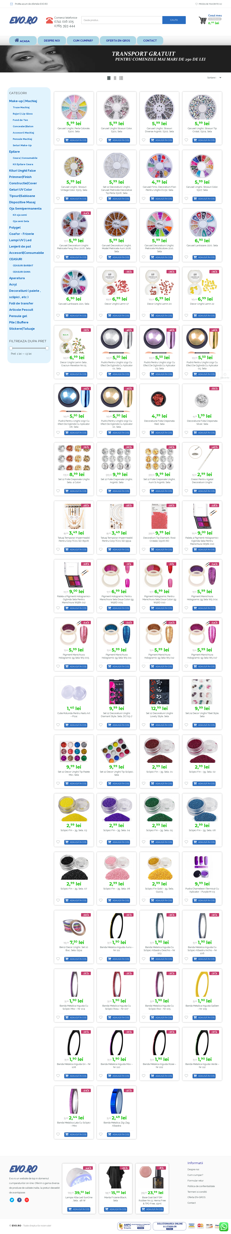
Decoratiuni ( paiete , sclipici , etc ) (25, 294)
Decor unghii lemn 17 (117, 303)
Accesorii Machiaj (23, 132)
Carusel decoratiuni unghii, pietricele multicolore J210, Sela (159, 248)
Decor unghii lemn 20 (159, 303)
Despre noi (52, 40)
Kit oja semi (20, 215)
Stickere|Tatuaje (22, 328)
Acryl (13, 284)
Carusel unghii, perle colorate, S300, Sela (74, 130)
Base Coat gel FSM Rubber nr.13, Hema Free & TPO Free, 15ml (79, 1200)
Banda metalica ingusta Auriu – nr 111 (116, 949)
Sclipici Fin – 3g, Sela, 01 (159, 771)
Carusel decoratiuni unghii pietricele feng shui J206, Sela (73, 247)
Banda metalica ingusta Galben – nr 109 (202, 1007)
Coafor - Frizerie (21, 234)
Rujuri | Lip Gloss (23, 113)
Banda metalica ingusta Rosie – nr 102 (159, 1066)
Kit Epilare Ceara (23, 164)
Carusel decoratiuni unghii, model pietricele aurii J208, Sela (116, 248)
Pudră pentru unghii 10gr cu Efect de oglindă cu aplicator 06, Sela (74, 424)
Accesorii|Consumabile (26, 253)
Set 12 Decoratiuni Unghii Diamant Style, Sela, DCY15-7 (116, 715)
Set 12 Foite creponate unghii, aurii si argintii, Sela (159, 481)
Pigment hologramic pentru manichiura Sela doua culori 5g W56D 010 (159, 599)
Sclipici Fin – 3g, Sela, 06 (202, 830)
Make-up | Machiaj (23, 101)
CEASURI (15, 259)
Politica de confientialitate (201, 1186)
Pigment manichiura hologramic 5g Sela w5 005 (74, 656)
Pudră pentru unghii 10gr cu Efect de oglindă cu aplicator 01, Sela (117, 365)
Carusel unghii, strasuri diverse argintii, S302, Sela (159, 130)
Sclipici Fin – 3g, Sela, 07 (74, 888)
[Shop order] (213, 77)
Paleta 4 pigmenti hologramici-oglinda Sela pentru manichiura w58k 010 (202, 540)
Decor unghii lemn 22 (202, 303)
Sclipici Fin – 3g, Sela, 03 (74, 830)
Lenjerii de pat (20, 246)
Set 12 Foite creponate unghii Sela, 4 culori (74, 481)
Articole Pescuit (21, 309)
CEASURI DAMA (21, 271)
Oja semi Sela (21, 221)
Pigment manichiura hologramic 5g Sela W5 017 (202, 656)
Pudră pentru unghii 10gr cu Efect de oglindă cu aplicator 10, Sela (117, 424)
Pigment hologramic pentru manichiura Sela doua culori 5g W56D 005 (117, 599)
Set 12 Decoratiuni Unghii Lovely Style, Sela (159, 715)
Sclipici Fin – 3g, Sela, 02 (202, 771)
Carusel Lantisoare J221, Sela (74, 303)
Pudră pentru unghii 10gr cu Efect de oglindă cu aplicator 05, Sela (202, 365)
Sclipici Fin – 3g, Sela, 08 (116, 888)
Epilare (14, 151)
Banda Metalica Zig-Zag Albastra (117, 1124)
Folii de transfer (21, 303)
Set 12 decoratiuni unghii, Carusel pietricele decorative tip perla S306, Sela (116, 190)
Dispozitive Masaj (22, 202)
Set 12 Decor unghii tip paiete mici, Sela (74, 773)
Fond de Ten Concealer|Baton (23, 123)
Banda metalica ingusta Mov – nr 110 (117, 1066)
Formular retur (196, 1180)
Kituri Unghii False (22, 170)
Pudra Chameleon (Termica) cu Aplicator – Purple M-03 (202, 890)
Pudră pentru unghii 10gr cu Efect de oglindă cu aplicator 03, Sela (159, 365)
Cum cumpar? (83, 40)
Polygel (15, 227)
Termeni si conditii (197, 1191)
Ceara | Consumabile (25, 158)
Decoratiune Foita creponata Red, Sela (159, 422)
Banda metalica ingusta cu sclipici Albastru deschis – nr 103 (159, 950)
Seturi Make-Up (22, 145)
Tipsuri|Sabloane (22, 196)
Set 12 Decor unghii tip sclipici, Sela (117, 773)
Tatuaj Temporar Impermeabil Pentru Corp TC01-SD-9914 (117, 539)
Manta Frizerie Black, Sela (152, 1199)
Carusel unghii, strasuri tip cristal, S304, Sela (202, 130)
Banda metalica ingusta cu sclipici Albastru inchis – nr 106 (202, 950)
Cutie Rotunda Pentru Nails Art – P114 (73, 715)
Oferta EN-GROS (118, 40)
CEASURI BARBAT (23, 265)
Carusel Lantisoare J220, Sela (202, 245)
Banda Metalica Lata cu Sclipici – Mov (73, 1124)
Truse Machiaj (21, 107)
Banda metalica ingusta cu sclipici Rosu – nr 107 (116, 1007)
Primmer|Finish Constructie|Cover (23, 180)
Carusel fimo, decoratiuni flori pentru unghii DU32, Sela (159, 188)
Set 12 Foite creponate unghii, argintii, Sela (117, 481)
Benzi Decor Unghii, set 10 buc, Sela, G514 (73, 949)
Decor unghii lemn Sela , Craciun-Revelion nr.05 (74, 364)
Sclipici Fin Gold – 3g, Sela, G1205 (159, 890)
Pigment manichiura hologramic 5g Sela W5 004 (202, 598)
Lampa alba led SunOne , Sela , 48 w (115, 1199)
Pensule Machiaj (22, 139)
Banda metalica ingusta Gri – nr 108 (74, 1066)
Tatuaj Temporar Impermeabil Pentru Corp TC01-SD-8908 (74, 539)
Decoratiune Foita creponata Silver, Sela (202, 422)
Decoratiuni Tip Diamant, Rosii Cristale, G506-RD (159, 539)
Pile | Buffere (18, 322)
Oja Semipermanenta (25, 208)
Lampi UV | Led (20, 240)
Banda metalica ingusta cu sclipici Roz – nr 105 (159, 1007)
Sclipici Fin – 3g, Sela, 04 (116, 830)
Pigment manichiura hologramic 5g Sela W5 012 (159, 656)
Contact (150, 40)
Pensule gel (18, 316)
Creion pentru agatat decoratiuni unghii (202, 481)
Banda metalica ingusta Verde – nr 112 (202, 1066)
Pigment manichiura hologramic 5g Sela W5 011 (116, 656)
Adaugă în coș (78, 140)
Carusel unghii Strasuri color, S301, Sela (116, 130)
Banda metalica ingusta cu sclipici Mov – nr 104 (74, 1007)
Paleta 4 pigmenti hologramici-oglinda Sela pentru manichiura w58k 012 (74, 599)
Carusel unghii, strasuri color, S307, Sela (202, 188)
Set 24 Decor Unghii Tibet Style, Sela (202, 715)
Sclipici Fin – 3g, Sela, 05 (159, 830)
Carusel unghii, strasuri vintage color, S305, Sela (74, 188)
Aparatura (17, 278)
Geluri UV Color (20, 189)
